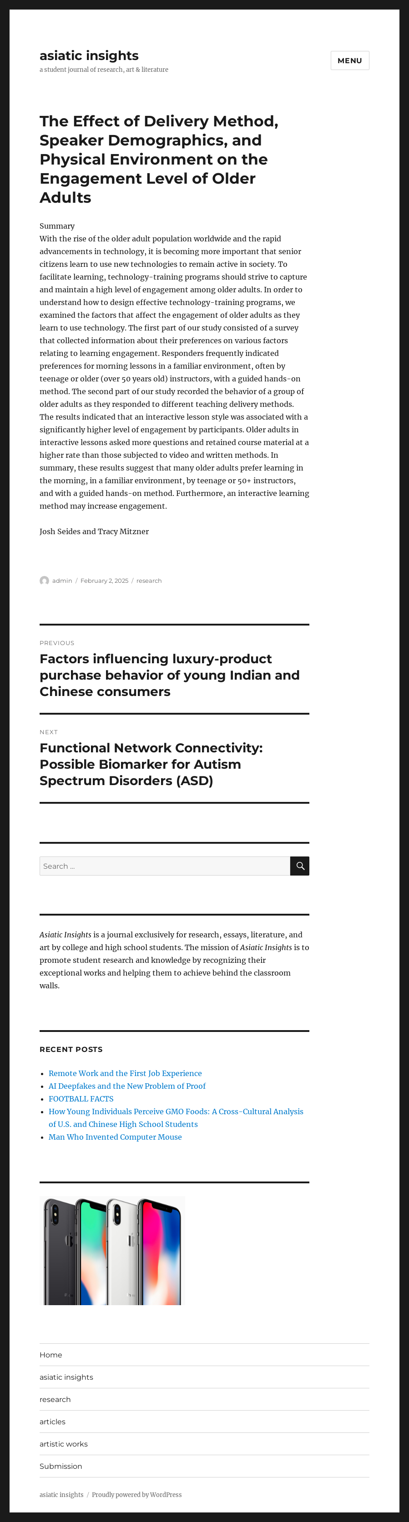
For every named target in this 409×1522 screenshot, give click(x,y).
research (149, 580)
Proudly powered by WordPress (137, 1495)
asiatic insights (89, 55)
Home (51, 1355)
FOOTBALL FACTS (81, 1098)
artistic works (64, 1444)
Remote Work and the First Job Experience (125, 1073)
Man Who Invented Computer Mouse (115, 1137)
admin (62, 580)
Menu (350, 60)
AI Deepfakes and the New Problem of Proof (127, 1086)
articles (53, 1421)
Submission (61, 1466)
